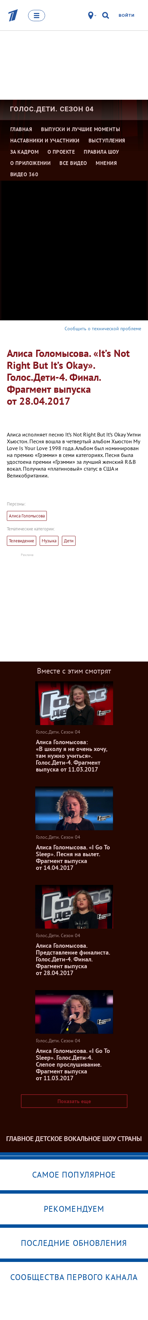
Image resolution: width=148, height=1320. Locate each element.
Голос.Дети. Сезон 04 (52, 109)
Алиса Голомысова (27, 516)
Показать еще (74, 1101)
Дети (68, 541)
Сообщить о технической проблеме (103, 328)
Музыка (49, 541)
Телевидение (21, 541)
